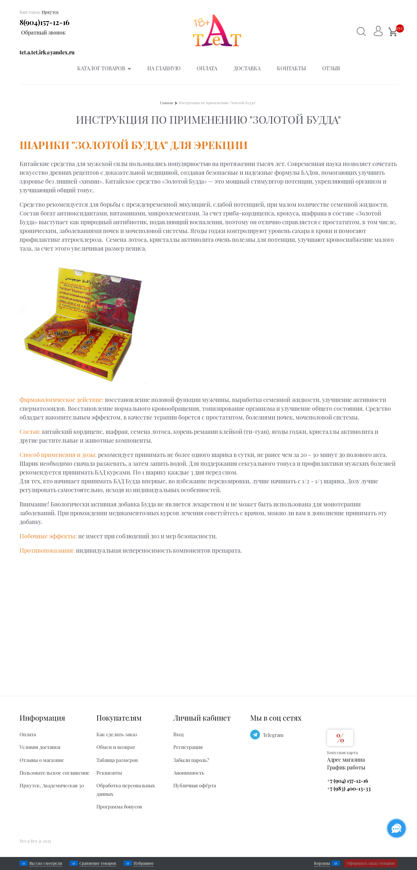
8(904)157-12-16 (44, 22)
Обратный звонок (43, 32)
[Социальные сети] (396, 828)
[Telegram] (255, 734)
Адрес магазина (346, 759)
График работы (346, 767)
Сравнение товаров (97, 863)
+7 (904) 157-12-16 (347, 780)
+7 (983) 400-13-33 (349, 788)
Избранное (144, 863)
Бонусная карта (342, 752)
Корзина (322, 863)
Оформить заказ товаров (371, 863)
